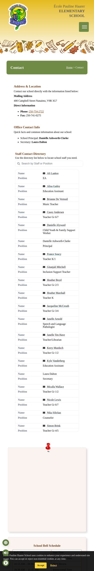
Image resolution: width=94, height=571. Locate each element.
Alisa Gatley (51, 186)
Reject (53, 565)
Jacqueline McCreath (56, 305)
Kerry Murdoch (53, 347)
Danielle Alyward (54, 225)
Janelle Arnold (52, 318)
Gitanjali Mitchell (54, 267)
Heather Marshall (54, 293)
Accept (40, 565)
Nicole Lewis (52, 399)
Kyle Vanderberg (54, 360)
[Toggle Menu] (84, 27)
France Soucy (52, 254)
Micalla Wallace (53, 386)
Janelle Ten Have (54, 334)
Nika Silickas (52, 412)
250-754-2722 (36, 111)
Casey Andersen (53, 212)
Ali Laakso (51, 173)
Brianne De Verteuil (55, 199)
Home (69, 67)
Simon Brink (51, 425)
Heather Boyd (52, 279)
